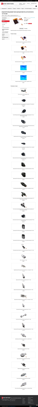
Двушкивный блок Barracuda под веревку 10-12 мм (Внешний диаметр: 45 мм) (23, 168)
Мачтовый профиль (28, 8)
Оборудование (4, 8)
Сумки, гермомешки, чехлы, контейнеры (5, 32)
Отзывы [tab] (25, 28)
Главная (20, 3)
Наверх (37, 405)
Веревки (19, 8)
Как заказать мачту (22, 4)
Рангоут (34, 8)
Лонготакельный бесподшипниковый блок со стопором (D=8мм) (23, 388)
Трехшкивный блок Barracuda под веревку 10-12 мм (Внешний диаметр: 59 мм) (23, 240)
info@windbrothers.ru (13, 399)
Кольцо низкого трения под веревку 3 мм (23, 94)
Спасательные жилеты (5, 27)
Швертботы (10, 8)
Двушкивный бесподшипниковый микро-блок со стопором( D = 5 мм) (23, 299)
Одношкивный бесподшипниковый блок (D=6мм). (23, 358)
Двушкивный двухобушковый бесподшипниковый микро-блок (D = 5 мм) (23, 289)
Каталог (6, 15)
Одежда (14, 8)
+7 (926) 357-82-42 (13, 400)
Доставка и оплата (34, 3)
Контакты (28, 3)
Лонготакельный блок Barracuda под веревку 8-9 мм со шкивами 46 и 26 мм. (23, 188)
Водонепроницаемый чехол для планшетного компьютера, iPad (23, 71)
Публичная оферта (30, 399)
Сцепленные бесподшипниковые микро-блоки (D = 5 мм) (23, 319)
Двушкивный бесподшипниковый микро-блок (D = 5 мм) (23, 279)
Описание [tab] (21, 28)
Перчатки (3, 24)
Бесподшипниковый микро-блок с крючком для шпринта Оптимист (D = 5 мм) (23, 250)
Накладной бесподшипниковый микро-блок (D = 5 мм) (23, 309)
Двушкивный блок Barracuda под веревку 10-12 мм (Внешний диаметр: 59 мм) (23, 178)
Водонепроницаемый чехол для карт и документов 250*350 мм (23, 61)
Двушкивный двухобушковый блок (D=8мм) (23, 368)
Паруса (22, 8)
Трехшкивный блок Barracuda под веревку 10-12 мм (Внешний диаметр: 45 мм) (23, 230)
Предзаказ (30, 23)
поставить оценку (32, 17)
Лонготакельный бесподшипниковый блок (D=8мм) (23, 378)
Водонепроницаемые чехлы (14, 15)
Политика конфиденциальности (11, 406)
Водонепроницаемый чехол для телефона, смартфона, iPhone (23, 81)
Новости (24, 3)
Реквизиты (29, 398)
